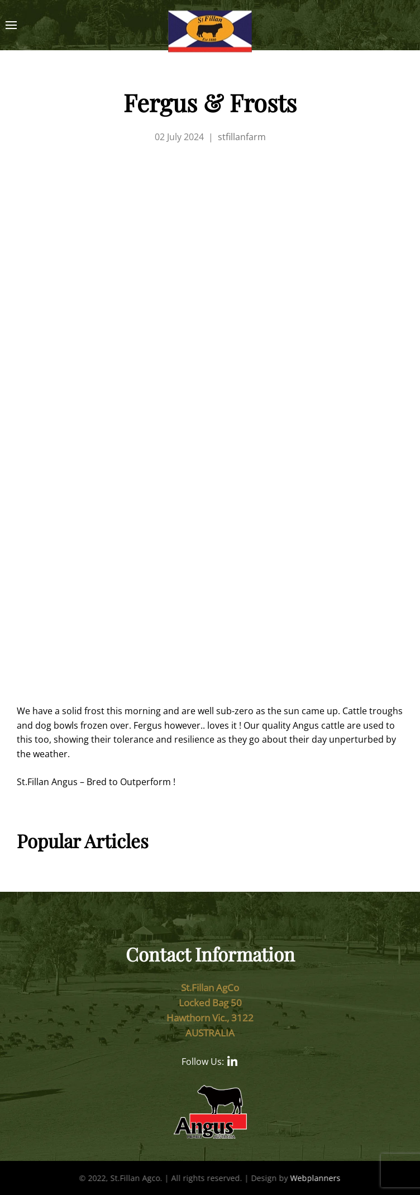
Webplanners (314, 1178)
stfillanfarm (242, 137)
